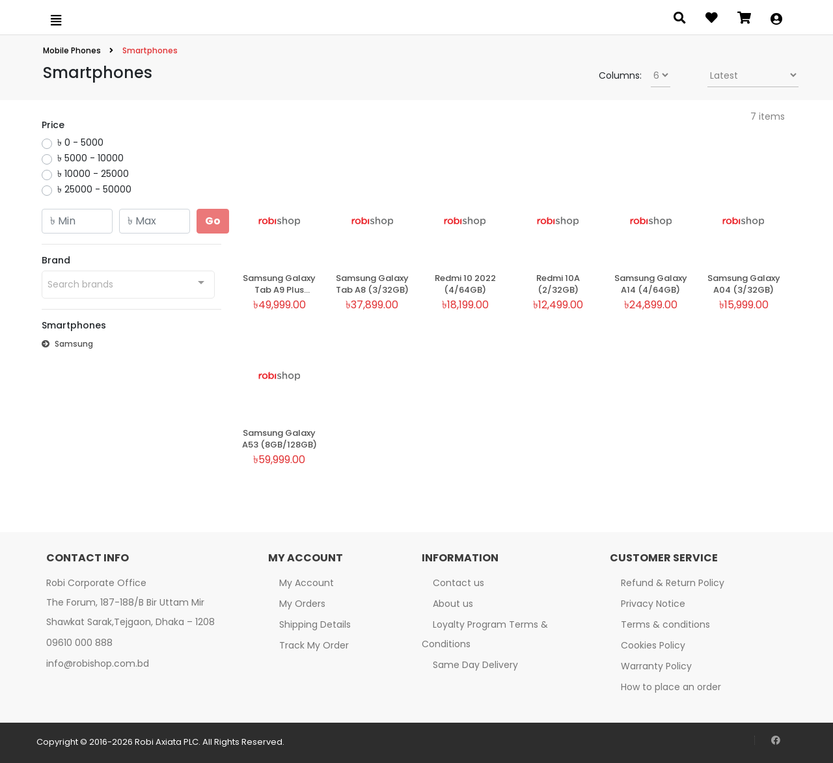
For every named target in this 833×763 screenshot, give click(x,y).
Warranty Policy (656, 666)
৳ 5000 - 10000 (90, 158)
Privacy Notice (653, 603)
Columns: (620, 75)
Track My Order (314, 645)
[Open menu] (56, 20)
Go (213, 220)
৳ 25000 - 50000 (94, 189)
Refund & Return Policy (672, 582)
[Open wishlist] (712, 19)
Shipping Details (315, 624)
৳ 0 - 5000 (80, 142)
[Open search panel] (680, 19)
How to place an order (671, 686)
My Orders (302, 603)
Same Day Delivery (475, 664)
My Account (306, 582)
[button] (776, 19)
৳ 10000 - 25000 (93, 173)
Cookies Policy (653, 645)
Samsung (67, 343)
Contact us (458, 582)
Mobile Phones (73, 50)
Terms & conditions (665, 624)
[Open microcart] (744, 19)
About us (453, 603)
